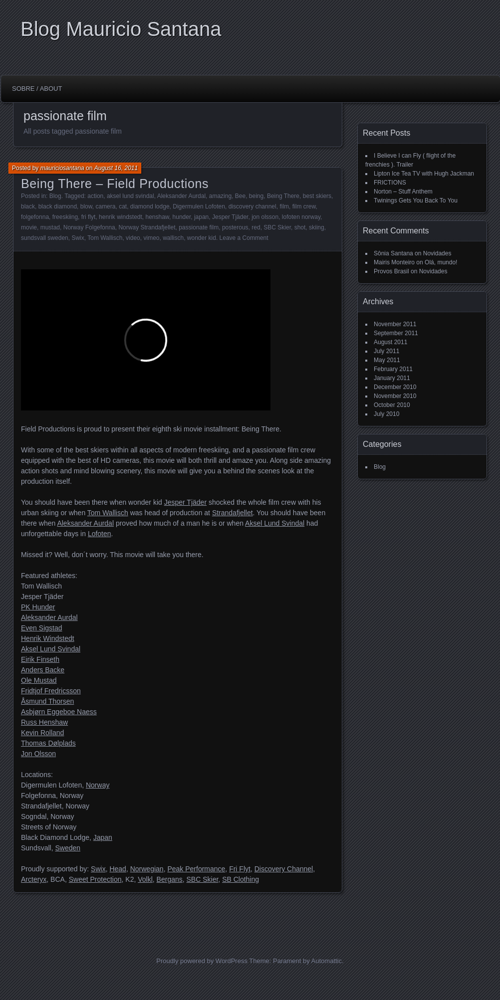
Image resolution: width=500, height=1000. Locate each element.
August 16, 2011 (116, 168)
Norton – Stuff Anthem (403, 191)
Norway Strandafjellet (146, 227)
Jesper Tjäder (230, 216)
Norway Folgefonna (89, 227)
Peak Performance (196, 869)
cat (123, 206)
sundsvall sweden (44, 237)
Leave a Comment (244, 237)
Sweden (67, 848)
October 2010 (392, 404)
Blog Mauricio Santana (120, 29)
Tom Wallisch (104, 237)
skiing (316, 227)
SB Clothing (240, 879)
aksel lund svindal (130, 196)
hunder (182, 216)
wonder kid (201, 237)
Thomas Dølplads (48, 743)
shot (300, 227)
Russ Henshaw (44, 722)
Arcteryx (33, 879)
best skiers (317, 196)
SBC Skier (277, 227)
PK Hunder (38, 607)
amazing (220, 196)
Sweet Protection (95, 879)
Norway (97, 785)
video (133, 237)
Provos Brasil (391, 271)
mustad (50, 227)
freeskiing (65, 216)
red (255, 227)
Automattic (326, 961)
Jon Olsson (38, 754)
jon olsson (264, 216)
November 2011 (395, 324)
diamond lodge (150, 206)
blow (86, 206)
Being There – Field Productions (115, 184)
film (284, 206)
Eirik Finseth (40, 659)
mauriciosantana (62, 168)
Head (117, 869)
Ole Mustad (39, 680)
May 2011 (387, 360)
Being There (283, 196)
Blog (55, 196)
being (256, 196)
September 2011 (396, 333)
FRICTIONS (390, 182)
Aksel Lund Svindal (274, 523)
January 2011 (392, 378)
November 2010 (395, 396)
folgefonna (35, 216)
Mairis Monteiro (394, 262)
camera (105, 206)
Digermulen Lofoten (199, 206)
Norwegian (147, 869)
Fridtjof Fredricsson (51, 691)
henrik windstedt (120, 216)
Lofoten (99, 534)
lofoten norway (301, 216)
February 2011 (393, 369)
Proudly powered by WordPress (202, 961)
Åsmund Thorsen (47, 701)
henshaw (157, 216)
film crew (304, 206)
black (28, 206)
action (95, 196)
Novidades (437, 253)
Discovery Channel (283, 869)
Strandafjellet (232, 513)
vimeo (151, 237)
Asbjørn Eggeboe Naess (59, 712)
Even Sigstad (41, 628)
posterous (235, 227)
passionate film (199, 227)
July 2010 (386, 413)
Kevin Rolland (42, 733)
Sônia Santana (393, 253)
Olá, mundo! (441, 262)
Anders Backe (42, 670)
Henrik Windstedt (47, 638)
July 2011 (386, 351)
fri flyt (88, 216)
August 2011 (390, 342)
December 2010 (395, 387)
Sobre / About (37, 88)
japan (201, 216)
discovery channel (252, 206)
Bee (240, 196)
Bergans (170, 879)
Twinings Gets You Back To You (416, 200)
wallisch (173, 237)
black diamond (57, 206)
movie (29, 227)
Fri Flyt (239, 869)
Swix (77, 237)
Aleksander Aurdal (181, 196)
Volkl (145, 879)
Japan (102, 837)
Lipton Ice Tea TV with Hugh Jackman (424, 173)
